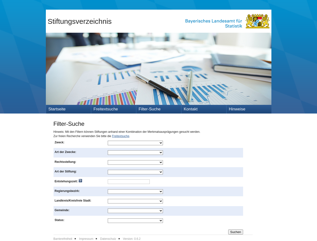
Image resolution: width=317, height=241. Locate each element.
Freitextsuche (106, 109)
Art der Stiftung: (66, 171)
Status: (60, 220)
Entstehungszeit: (68, 181)
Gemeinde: (62, 210)
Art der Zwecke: (65, 152)
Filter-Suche (150, 109)
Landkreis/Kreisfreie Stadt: (73, 200)
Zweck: (60, 142)
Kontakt (191, 109)
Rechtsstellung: (65, 162)
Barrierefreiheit (63, 239)
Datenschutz (108, 239)
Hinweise (237, 109)
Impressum (86, 239)
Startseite (57, 109)
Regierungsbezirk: (67, 191)
